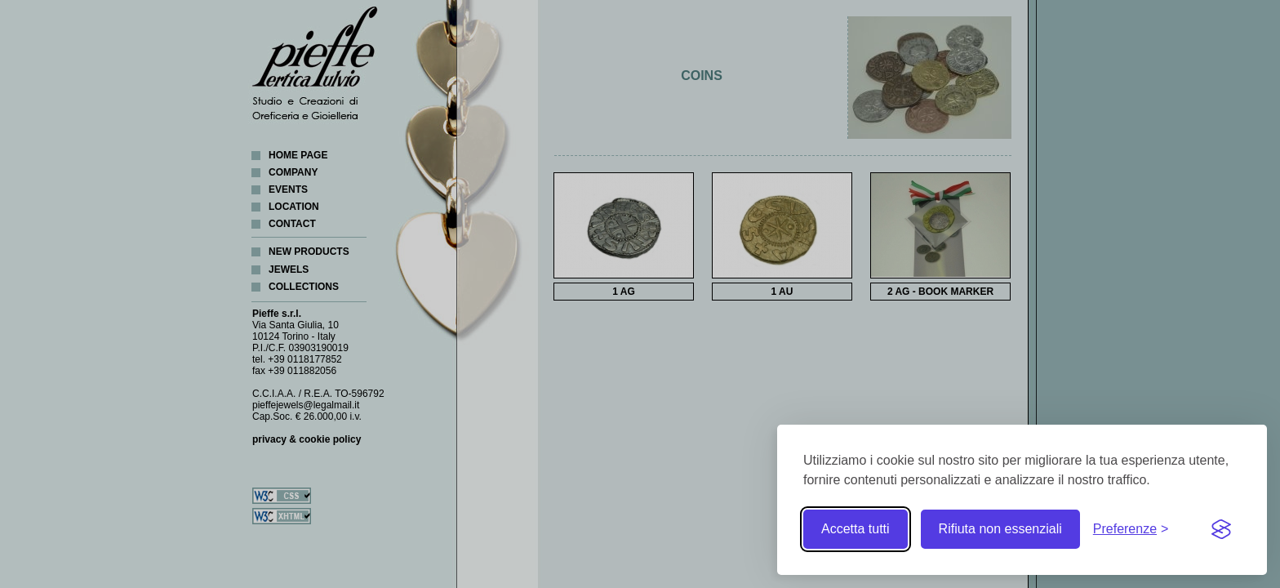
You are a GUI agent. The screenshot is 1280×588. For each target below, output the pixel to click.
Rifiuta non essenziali (1000, 529)
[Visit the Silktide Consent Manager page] (1221, 529)
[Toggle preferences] (1131, 529)
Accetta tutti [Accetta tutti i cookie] (855, 529)
